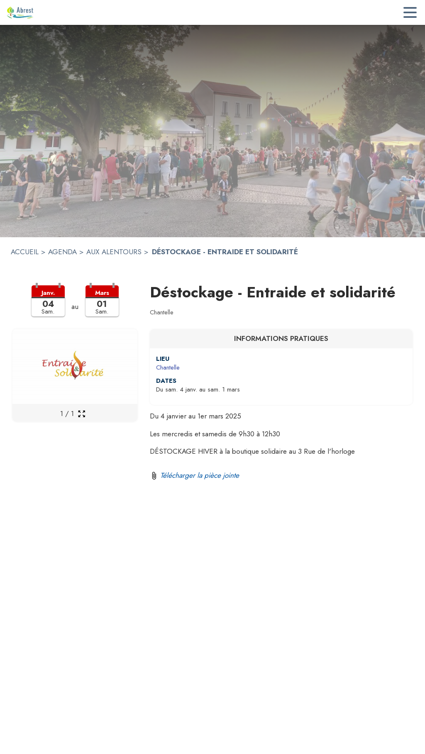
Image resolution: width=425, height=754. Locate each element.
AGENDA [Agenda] (62, 252)
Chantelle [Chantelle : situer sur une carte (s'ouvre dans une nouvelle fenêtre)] (168, 367)
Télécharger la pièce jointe (199, 475)
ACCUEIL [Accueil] (25, 252)
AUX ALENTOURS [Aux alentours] (114, 252)
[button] (74, 306)
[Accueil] (20, 12)
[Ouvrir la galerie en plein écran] (81, 413)
